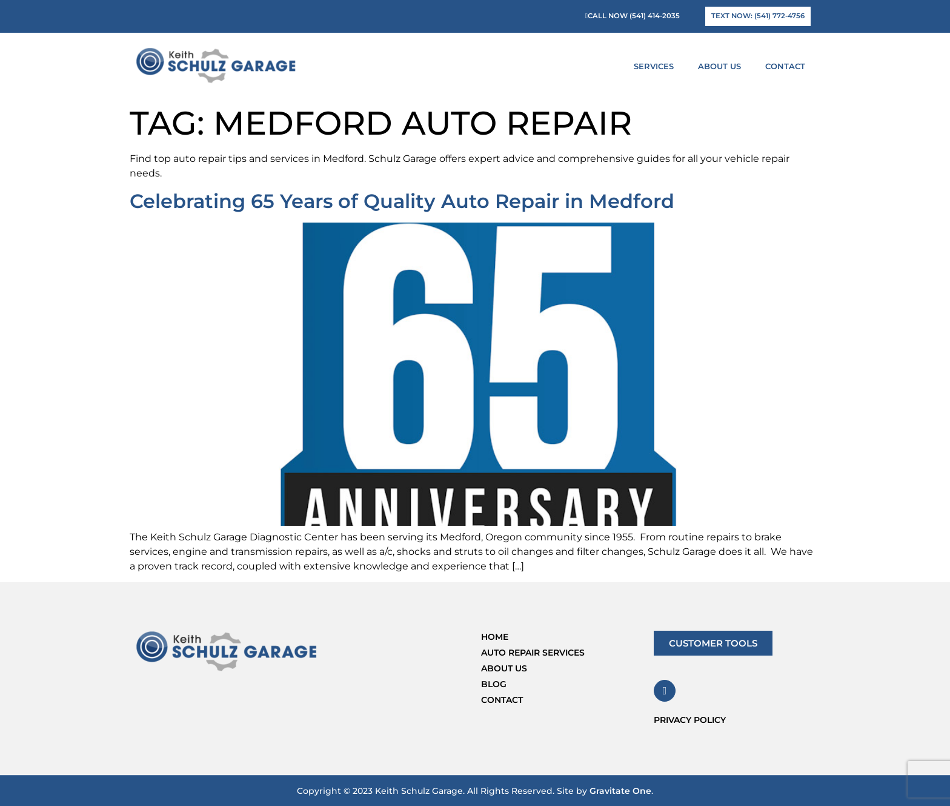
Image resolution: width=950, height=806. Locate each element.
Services (657, 66)
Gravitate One (620, 790)
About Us (722, 66)
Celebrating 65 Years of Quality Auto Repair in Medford (402, 201)
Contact (785, 66)
